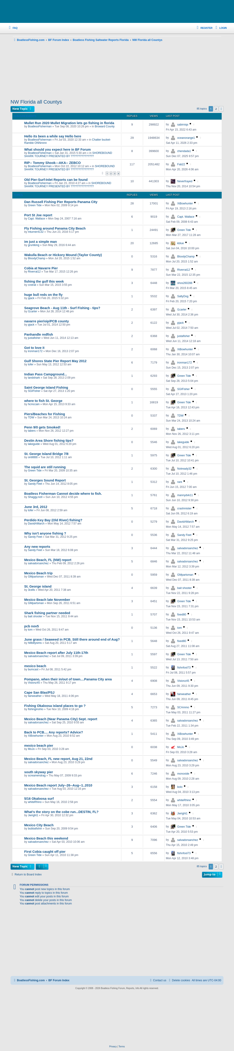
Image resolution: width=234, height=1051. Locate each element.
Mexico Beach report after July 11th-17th (56, 653)
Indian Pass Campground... (45, 374)
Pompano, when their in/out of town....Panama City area (68, 679)
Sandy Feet (35, 483)
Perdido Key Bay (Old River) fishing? (53, 520)
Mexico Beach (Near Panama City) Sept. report (60, 719)
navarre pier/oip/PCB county (46, 321)
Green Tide (35, 205)
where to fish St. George (43, 401)
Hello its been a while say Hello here (52, 136)
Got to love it (34, 348)
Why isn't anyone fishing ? (45, 533)
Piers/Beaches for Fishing (44, 414)
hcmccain (34, 404)
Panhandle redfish (38, 334)
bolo (180, 787)
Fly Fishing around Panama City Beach (55, 228)
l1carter (32, 311)
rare (179, 482)
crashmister (184, 508)
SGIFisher (34, 391)
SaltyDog (183, 296)
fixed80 (181, 614)
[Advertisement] (117, 71)
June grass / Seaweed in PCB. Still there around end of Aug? (72, 639)
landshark (34, 377)
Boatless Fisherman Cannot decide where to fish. (63, 493)
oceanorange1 (186, 137)
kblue (180, 243)
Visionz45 (34, 682)
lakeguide (34, 444)
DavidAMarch (36, 523)
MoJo (31, 749)
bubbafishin (35, 828)
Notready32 (184, 468)
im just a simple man (40, 241)
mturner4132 (36, 231)
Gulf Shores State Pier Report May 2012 (55, 361)
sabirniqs (182, 124)
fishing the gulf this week (44, 281)
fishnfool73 (184, 667)
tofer (30, 364)
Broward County (105, 126)
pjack (31, 298)
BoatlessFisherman (40, 126)
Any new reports (37, 546)
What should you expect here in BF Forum (57, 149)
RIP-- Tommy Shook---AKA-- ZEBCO (52, 163)
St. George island (37, 586)
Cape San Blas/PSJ (39, 692)
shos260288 (184, 283)
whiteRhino (35, 802)
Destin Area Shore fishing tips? (49, 440)
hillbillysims (35, 643)
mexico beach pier (38, 745)
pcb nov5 (31, 626)
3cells (31, 589)
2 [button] (216, 109)
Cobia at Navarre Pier (41, 268)
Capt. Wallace (36, 218)
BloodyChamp (36, 258)
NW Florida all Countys (36, 102)
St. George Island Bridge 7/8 (46, 454)
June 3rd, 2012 (35, 507)
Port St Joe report (38, 215)
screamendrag (36, 775)
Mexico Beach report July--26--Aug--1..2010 (58, 785)
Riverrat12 (34, 271)
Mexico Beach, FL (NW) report (47, 560)
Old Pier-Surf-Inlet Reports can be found (56, 180)
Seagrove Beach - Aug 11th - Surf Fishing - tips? (62, 308)
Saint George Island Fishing (46, 387)
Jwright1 (33, 815)
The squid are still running (45, 467)
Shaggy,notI (35, 497)
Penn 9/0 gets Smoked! (42, 427)
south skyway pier (38, 772)
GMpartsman (36, 576)
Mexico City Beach (38, 825)
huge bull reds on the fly (43, 295)
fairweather (35, 696)
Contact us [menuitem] (157, 980)
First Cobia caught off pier (45, 851)
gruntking (33, 245)
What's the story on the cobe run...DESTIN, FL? (61, 812)
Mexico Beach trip (38, 573)
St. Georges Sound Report (45, 480)
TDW (31, 417)
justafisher (34, 338)
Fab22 (181, 164)
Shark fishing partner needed (47, 613)
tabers (32, 430)
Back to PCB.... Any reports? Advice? (53, 732)
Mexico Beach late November (47, 600)
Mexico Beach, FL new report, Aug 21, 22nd (58, 759)
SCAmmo (183, 707)
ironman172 (35, 351)
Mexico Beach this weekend (46, 838)
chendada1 (184, 151)
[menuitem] (12, 28)
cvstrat (32, 284)
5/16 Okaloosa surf (39, 798)
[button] (221, 109)
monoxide (183, 773)
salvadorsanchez (187, 548)
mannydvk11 (185, 495)
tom (30, 629)
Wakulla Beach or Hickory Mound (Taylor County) (63, 255)
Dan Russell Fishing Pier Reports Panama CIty (60, 202)
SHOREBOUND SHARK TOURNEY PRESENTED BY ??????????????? (68, 154)
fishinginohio (35, 709)
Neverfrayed (184, 181)
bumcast (33, 669)
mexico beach (35, 666)
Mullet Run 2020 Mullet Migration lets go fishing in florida (69, 123)
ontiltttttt (32, 457)
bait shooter (184, 588)
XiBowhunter (185, 203)
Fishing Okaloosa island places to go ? (55, 706)
